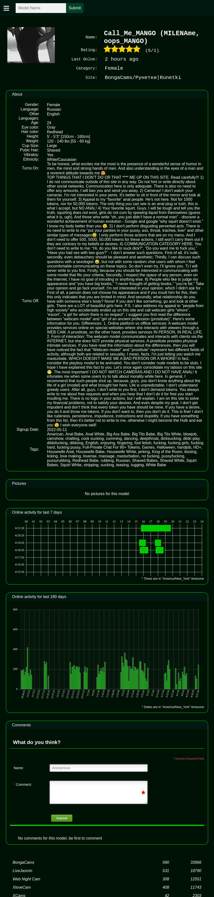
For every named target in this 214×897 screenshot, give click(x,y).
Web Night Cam (26, 878)
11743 (196, 887)
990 (166, 862)
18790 (196, 870)
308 (166, 878)
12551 (196, 878)
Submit (61, 817)
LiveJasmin (22, 870)
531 (166, 870)
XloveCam (22, 887)
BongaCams (23, 862)
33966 (196, 862)
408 (166, 887)
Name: (19, 767)
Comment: (23, 784)
